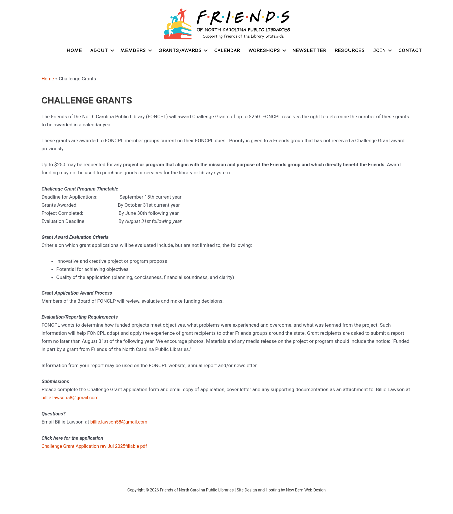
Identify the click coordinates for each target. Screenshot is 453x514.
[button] (112, 50)
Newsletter (309, 50)
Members (133, 50)
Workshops (264, 50)
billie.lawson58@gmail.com (72, 397)
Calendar (227, 50)
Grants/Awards (180, 50)
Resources (350, 50)
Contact (410, 50)
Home (74, 50)
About (99, 50)
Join (379, 50)
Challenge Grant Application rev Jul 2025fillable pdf (97, 445)
